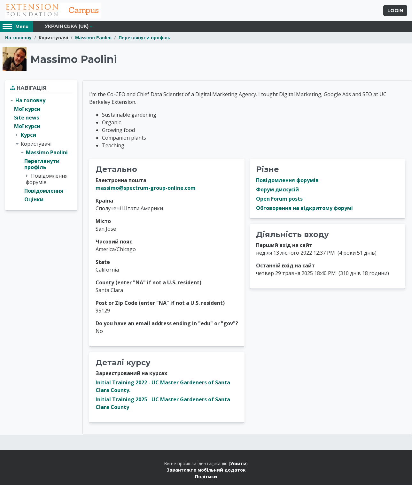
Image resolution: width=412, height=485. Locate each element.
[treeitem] (41, 150)
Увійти (238, 463)
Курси (28, 134)
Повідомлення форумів (287, 180)
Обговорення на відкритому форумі (304, 208)
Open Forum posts (279, 198)
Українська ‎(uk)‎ (67, 26)
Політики (206, 476)
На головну (18, 38)
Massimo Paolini (93, 38)
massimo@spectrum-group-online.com (146, 187)
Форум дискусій (277, 189)
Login (395, 10)
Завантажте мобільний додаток (206, 470)
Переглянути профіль (144, 38)
